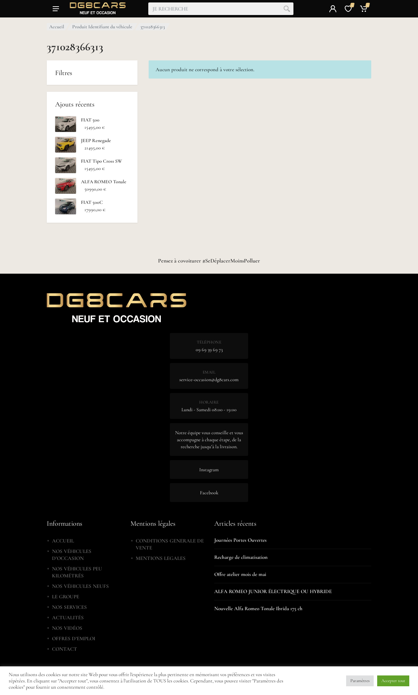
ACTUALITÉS (68, 617)
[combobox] (220, 8)
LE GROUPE (65, 596)
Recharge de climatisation (241, 557)
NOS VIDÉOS (67, 628)
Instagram (209, 470)
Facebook (209, 493)
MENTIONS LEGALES (161, 558)
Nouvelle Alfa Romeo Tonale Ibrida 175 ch (258, 608)
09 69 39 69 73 (209, 350)
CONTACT (64, 649)
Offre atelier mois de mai (240, 574)
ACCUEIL (63, 541)
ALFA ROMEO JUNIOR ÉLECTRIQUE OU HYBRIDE (273, 591)
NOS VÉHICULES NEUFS (80, 586)
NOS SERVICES (69, 607)
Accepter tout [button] (393, 680)
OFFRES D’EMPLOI (73, 638)
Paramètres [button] (360, 680)
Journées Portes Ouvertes (240, 540)
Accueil (56, 27)
